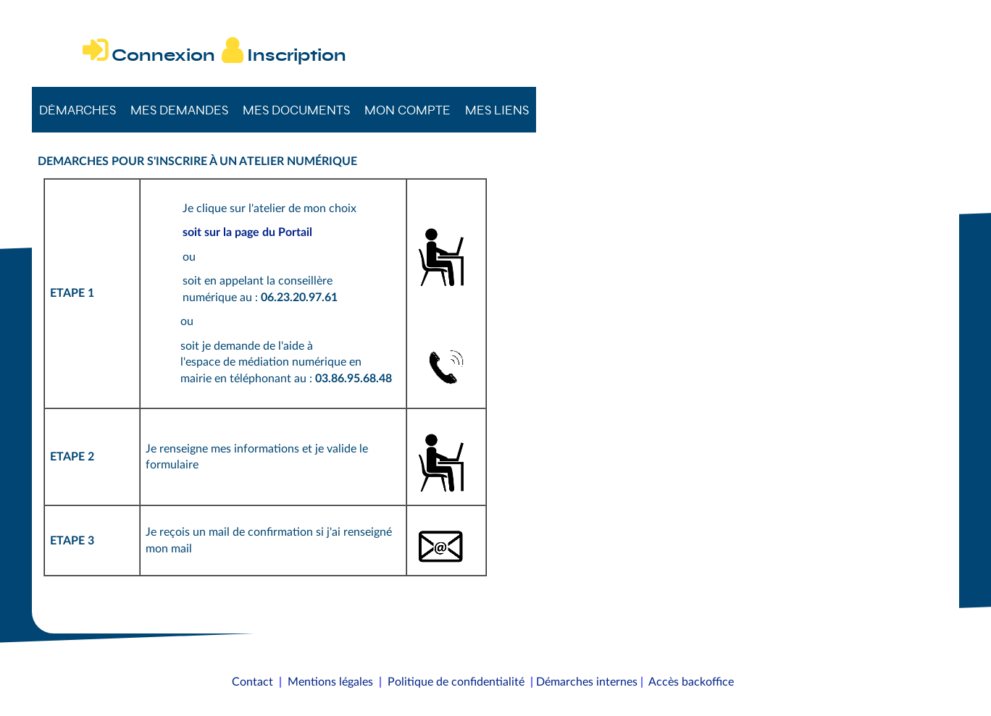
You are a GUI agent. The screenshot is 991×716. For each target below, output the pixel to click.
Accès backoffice (691, 682)
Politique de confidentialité (456, 682)
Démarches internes (586, 682)
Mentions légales (330, 682)
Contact (252, 682)
